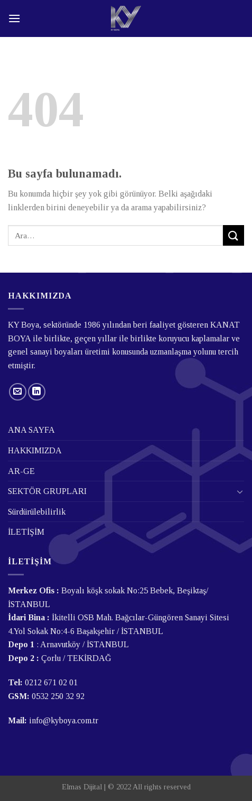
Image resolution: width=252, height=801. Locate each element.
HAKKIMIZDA (35, 450)
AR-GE (21, 471)
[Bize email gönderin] (17, 391)
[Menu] (14, 18)
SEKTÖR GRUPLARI (47, 491)
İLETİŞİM (26, 531)
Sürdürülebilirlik (37, 511)
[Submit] (233, 235)
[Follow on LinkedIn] (36, 391)
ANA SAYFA (31, 429)
